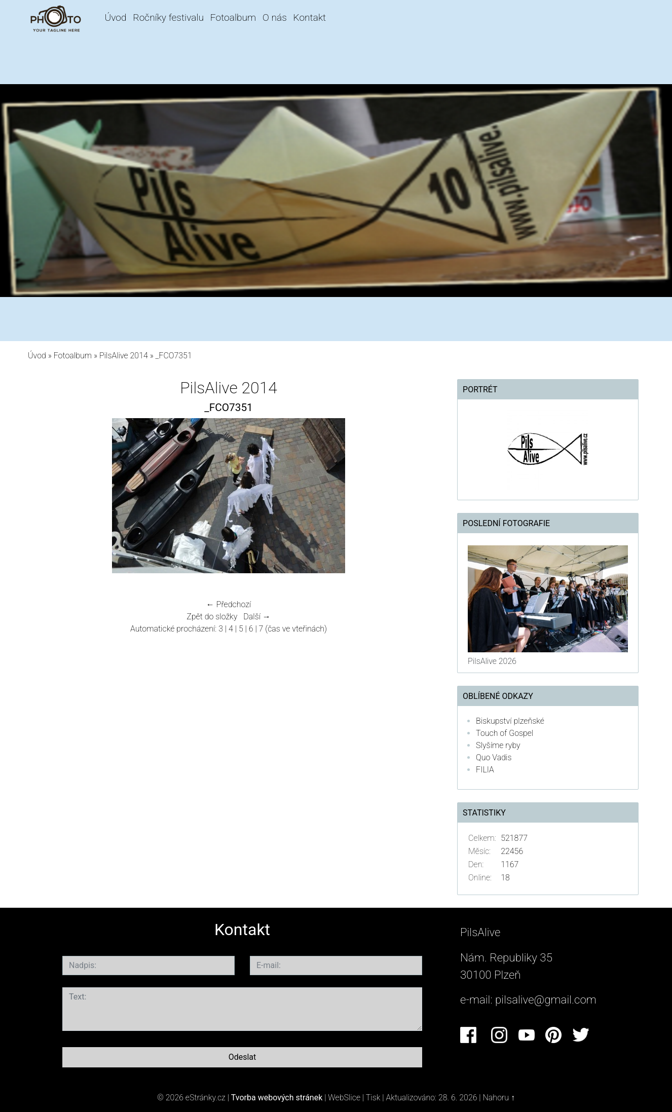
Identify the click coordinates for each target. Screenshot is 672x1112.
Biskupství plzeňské (510, 721)
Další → (257, 616)
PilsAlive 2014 (123, 355)
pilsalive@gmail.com (545, 999)
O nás (275, 17)
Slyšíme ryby (498, 745)
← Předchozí (228, 604)
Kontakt (309, 17)
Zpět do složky (211, 616)
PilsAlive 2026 (492, 661)
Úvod (116, 17)
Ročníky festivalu (168, 17)
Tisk (373, 1097)
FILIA (485, 769)
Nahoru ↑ (499, 1097)
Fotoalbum (233, 17)
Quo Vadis (493, 757)
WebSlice (344, 1097)
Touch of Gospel (504, 733)
